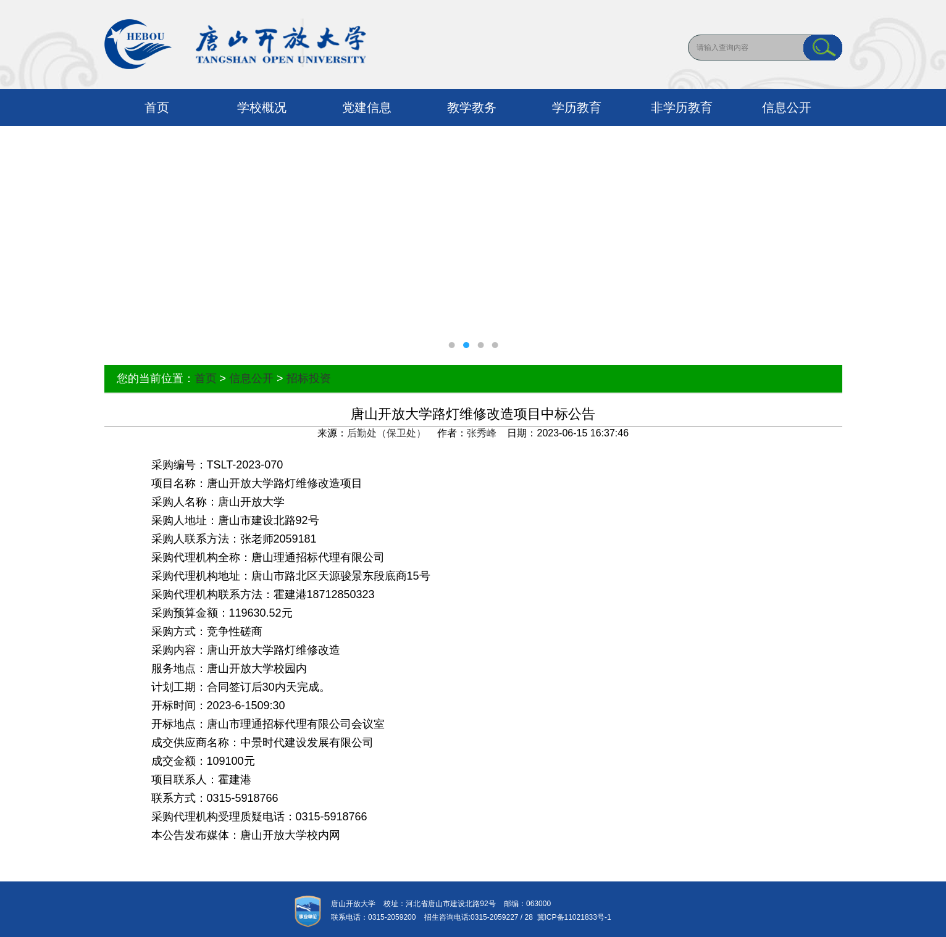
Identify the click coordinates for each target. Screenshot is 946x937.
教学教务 (471, 107)
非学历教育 (682, 107)
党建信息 (366, 107)
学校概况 (262, 107)
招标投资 (309, 378)
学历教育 (576, 107)
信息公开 (786, 107)
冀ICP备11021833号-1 (572, 917)
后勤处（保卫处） (386, 433)
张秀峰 (481, 433)
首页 (156, 107)
